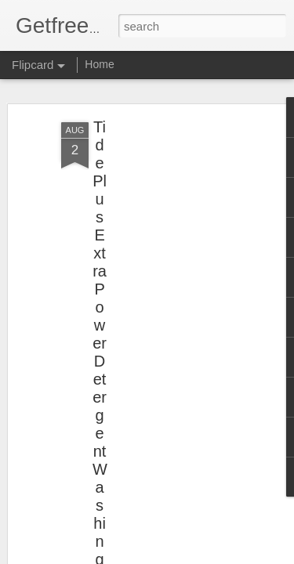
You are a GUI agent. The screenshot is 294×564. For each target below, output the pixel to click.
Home (99, 64)
